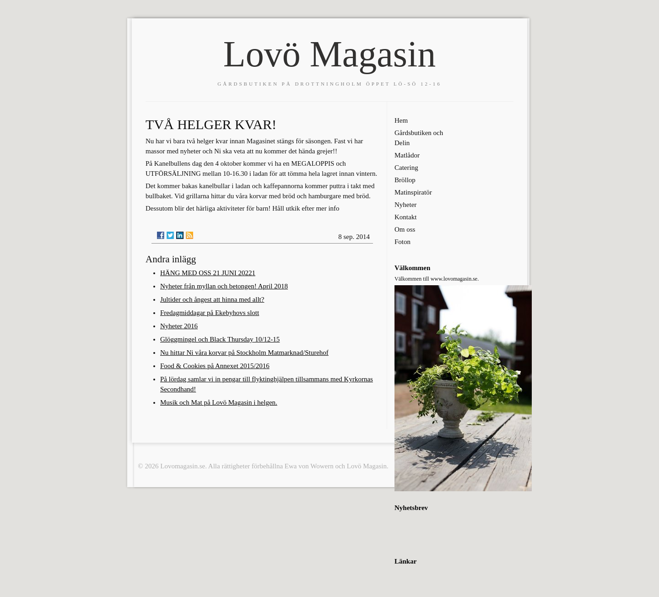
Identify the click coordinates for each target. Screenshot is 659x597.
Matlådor (407, 155)
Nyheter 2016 (179, 326)
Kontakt (405, 217)
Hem (401, 120)
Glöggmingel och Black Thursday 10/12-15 (220, 339)
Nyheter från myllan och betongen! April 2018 (224, 286)
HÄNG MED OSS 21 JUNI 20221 (207, 273)
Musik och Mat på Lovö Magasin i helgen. (218, 402)
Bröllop (405, 180)
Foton (402, 241)
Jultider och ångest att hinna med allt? (212, 299)
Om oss (404, 229)
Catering (406, 167)
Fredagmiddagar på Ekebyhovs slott (209, 312)
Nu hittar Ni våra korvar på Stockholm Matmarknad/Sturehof (244, 352)
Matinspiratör (413, 192)
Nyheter (405, 204)
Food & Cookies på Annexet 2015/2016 (215, 365)
